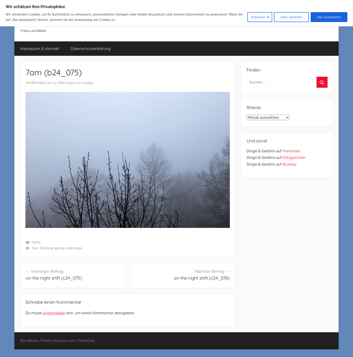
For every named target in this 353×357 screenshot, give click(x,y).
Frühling (46, 248)
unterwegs (73, 248)
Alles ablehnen (291, 17)
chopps (87, 83)
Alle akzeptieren (329, 17)
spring (59, 248)
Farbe (36, 242)
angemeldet (54, 313)
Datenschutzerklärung (91, 48)
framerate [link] (291, 151)
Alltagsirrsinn (293, 157)
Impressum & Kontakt (39, 48)
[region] (176, 13)
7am (35, 248)
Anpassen (258, 17)
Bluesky (289, 164)
